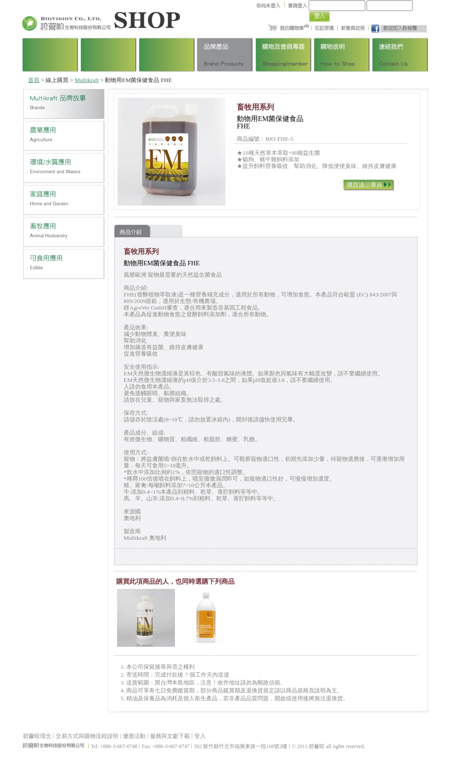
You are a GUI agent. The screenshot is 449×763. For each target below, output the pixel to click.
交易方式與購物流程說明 (87, 736)
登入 (200, 736)
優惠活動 (134, 736)
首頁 (33, 80)
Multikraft (87, 80)
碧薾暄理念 (37, 736)
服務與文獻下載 (170, 736)
